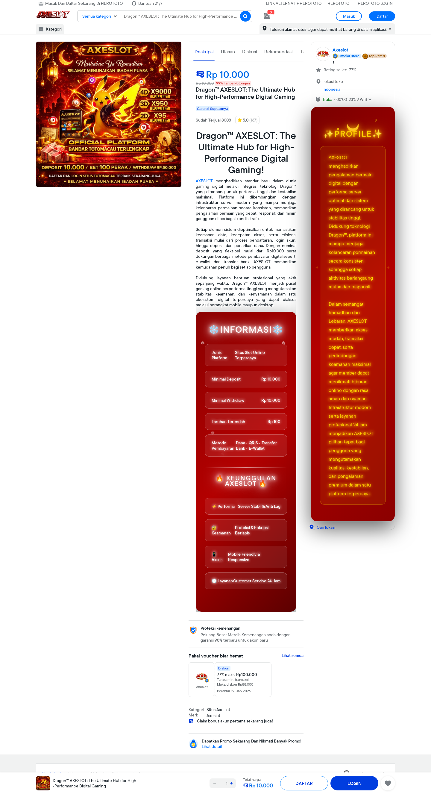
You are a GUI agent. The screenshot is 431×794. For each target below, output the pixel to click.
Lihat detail (212, 746)
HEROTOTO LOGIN (375, 3)
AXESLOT (204, 181)
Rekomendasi (278, 51)
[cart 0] (267, 16)
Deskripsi (204, 51)
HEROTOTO (338, 3)
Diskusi (249, 51)
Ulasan (228, 51)
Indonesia (331, 89)
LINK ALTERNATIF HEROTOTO (293, 3)
